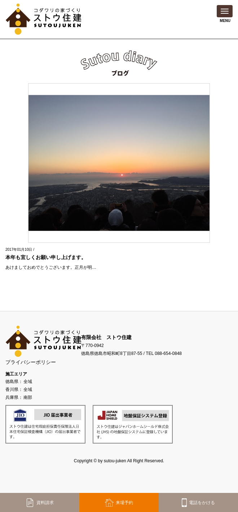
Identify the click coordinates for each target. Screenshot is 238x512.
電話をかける (198, 502)
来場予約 (119, 502)
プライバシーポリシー (30, 362)
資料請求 (40, 502)
